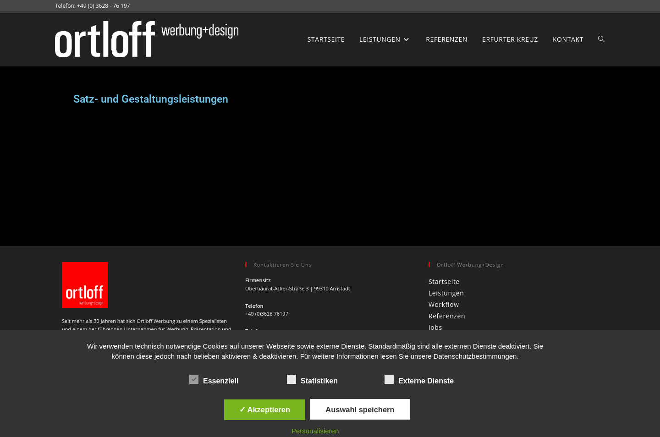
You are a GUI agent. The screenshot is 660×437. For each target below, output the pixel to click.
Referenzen (447, 201)
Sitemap (601, 313)
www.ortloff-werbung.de (273, 276)
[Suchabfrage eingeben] (513, 263)
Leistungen (446, 179)
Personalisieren (315, 431)
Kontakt (441, 224)
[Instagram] (93, 277)
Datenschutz (550, 313)
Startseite (444, 167)
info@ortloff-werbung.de (274, 250)
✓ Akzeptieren (265, 409)
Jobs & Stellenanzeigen (460, 313)
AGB (579, 313)
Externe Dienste (419, 379)
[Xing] (114, 277)
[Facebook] (72, 277)
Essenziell (213, 379)
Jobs (435, 213)
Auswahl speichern (359, 409)
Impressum (512, 313)
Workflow (444, 190)
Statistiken (312, 379)
